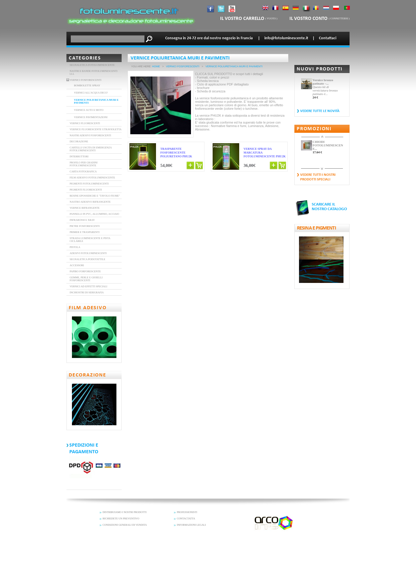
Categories (85, 58)
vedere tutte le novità (319, 111)
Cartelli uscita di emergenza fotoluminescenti (91, 149)
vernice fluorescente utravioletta (96, 129)
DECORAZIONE (79, 141)
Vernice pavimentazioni (90, 117)
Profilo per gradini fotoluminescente (84, 164)
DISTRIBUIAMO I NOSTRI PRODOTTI (124, 512)
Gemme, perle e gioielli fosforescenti (86, 279)
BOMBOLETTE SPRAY (87, 85)
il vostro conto (309, 18)
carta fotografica (83, 171)
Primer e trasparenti (85, 232)
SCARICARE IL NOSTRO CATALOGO (329, 206)
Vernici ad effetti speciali (88, 286)
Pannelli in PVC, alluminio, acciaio (94, 213)
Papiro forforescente (85, 271)
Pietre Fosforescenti (85, 226)
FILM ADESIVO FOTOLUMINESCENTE (92, 177)
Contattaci (327, 38)
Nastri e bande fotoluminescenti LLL (94, 72)
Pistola (75, 247)
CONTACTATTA (186, 518)
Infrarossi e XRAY (82, 220)
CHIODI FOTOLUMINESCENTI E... (328, 145)
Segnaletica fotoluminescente (92, 65)
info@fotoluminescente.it (286, 38)
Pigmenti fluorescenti (86, 189)
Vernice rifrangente (85, 207)
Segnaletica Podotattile (87, 259)
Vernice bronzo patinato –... (323, 81)
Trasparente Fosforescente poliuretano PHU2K (176, 152)
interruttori (79, 156)
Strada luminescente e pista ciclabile (90, 240)
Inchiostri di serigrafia (87, 292)
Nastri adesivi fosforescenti (90, 135)
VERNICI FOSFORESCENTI (85, 80)
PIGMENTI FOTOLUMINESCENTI (89, 183)
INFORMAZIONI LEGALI (191, 524)
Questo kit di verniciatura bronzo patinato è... (325, 90)
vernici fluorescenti (85, 123)
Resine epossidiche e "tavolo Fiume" (95, 195)
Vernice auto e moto (88, 110)
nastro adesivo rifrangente (90, 201)
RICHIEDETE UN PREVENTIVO (121, 518)
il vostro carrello (242, 18)
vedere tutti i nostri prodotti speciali (317, 177)
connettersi (339, 18)
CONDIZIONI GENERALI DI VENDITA (125, 524)
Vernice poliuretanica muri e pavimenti (96, 101)
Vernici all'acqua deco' (91, 92)
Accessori (77, 265)
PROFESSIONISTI (187, 512)
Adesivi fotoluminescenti (88, 253)
